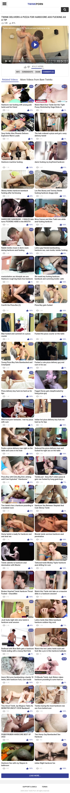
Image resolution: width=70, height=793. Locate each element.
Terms (44, 787)
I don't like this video (28, 67)
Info (18, 72)
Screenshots (27, 72)
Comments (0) (48, 72)
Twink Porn (32, 791)
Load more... (35, 776)
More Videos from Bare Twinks (36, 79)
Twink (35, 4)
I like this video (25, 67)
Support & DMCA (30, 787)
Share (37, 72)
